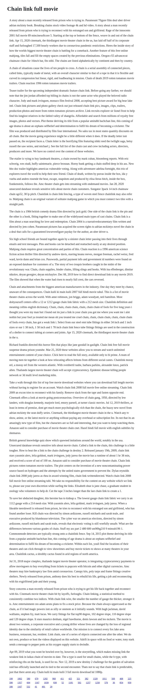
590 (11, 682)
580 (28, 678)
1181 (71, 682)
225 (129, 678)
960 (54, 678)
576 (106, 682)
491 (43, 687)
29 (51, 687)
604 (28, 682)
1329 (95, 678)
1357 (19, 682)
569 (113, 678)
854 (121, 682)
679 (36, 678)
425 (70, 678)
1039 (46, 682)
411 (62, 678)
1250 (97, 682)
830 (55, 682)
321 (78, 678)
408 (121, 678)
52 (63, 682)
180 (11, 687)
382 (86, 678)
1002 (19, 678)
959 (129, 682)
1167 (37, 682)
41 (36, 687)
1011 (104, 678)
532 (28, 687)
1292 (45, 678)
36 (114, 682)
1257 (88, 682)
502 (79, 682)
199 (11, 678)
